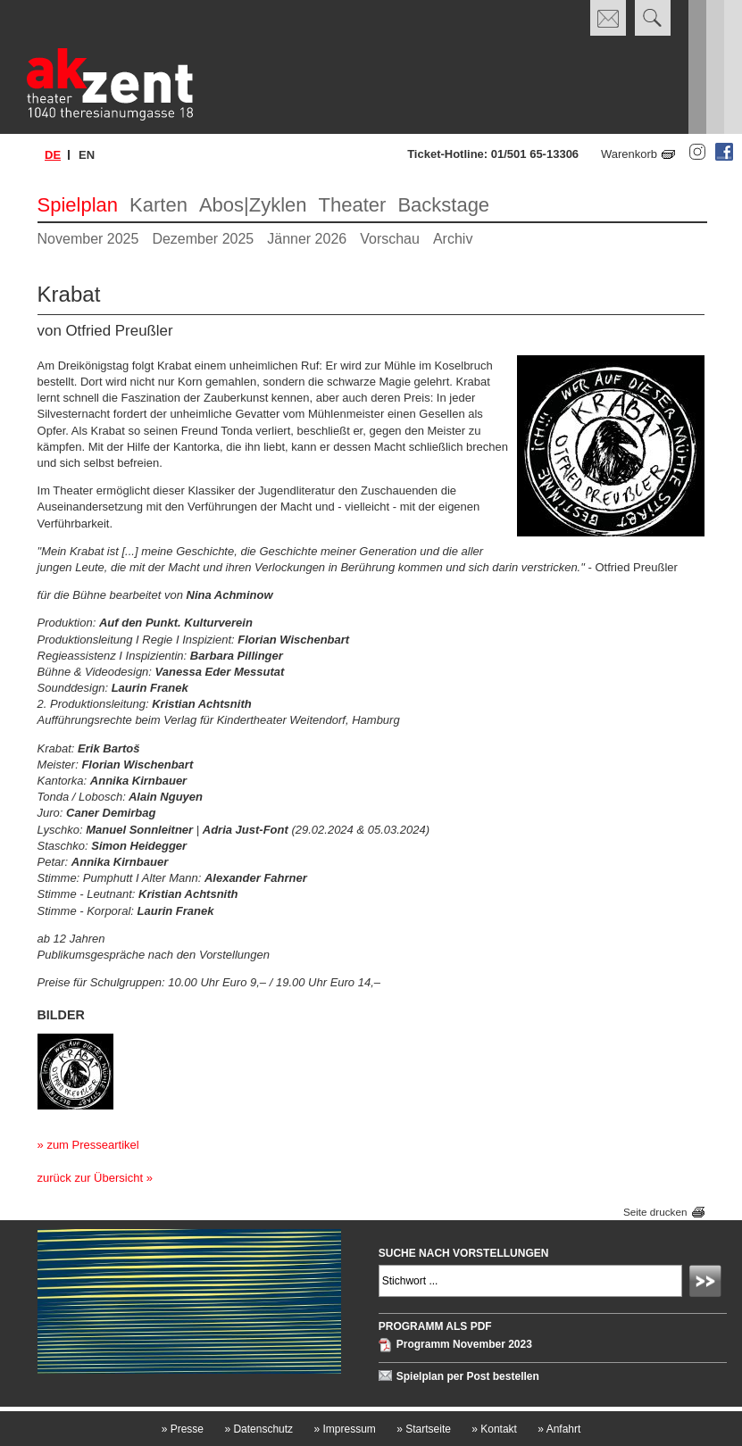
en (87, 155)
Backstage (443, 205)
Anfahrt (559, 1429)
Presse (183, 1429)
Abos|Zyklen (253, 205)
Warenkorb (629, 154)
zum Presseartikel (92, 1144)
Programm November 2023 (464, 1345)
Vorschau (390, 238)
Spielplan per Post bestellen (467, 1376)
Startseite (423, 1429)
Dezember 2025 (203, 238)
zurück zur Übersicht (90, 1177)
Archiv (452, 238)
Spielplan (78, 205)
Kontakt (494, 1429)
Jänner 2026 (306, 238)
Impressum (344, 1429)
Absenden (708, 1283)
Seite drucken (655, 1211)
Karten (158, 205)
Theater (353, 205)
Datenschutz (258, 1429)
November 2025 (88, 238)
